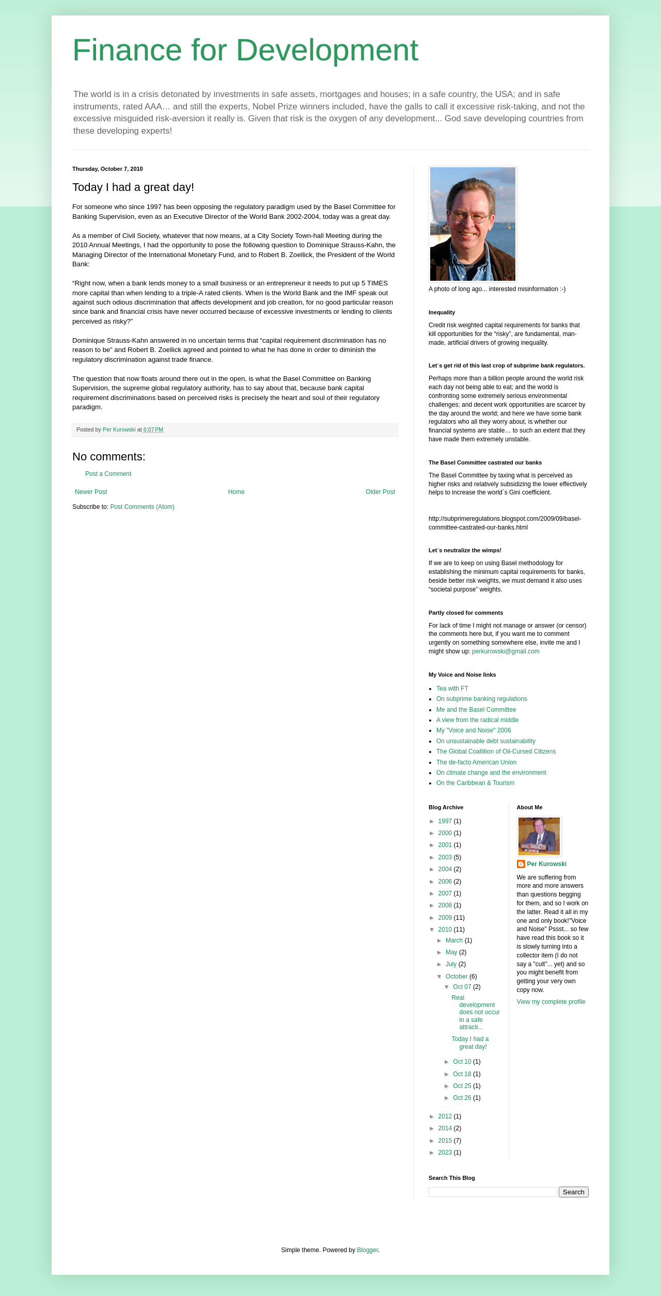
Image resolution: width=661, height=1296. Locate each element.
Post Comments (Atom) (142, 506)
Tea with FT (452, 688)
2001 (446, 845)
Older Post (380, 491)
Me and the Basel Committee (476, 709)
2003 (446, 857)
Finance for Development (245, 50)
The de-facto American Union (476, 762)
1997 (446, 821)
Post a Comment (108, 473)
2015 (446, 1140)
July (452, 964)
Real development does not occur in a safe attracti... (475, 1012)
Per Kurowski (547, 864)
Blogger (367, 1250)
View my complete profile (551, 1001)
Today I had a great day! (470, 1042)
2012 (446, 1116)
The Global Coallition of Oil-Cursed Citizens (496, 751)
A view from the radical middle (477, 720)
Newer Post (91, 491)
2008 (446, 905)
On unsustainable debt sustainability (486, 741)
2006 (446, 881)
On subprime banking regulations (481, 698)
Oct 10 (463, 1061)
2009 (446, 917)
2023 (446, 1152)
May (452, 952)
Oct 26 (463, 1097)
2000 (446, 833)
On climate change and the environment (491, 772)
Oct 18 (463, 1074)
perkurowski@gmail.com (506, 651)
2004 (446, 869)
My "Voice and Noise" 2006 (473, 730)
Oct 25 (463, 1086)
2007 (446, 893)
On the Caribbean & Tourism (475, 783)
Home (236, 491)
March (455, 940)
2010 (446, 929)
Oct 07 (463, 986)
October (457, 976)
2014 (446, 1128)
